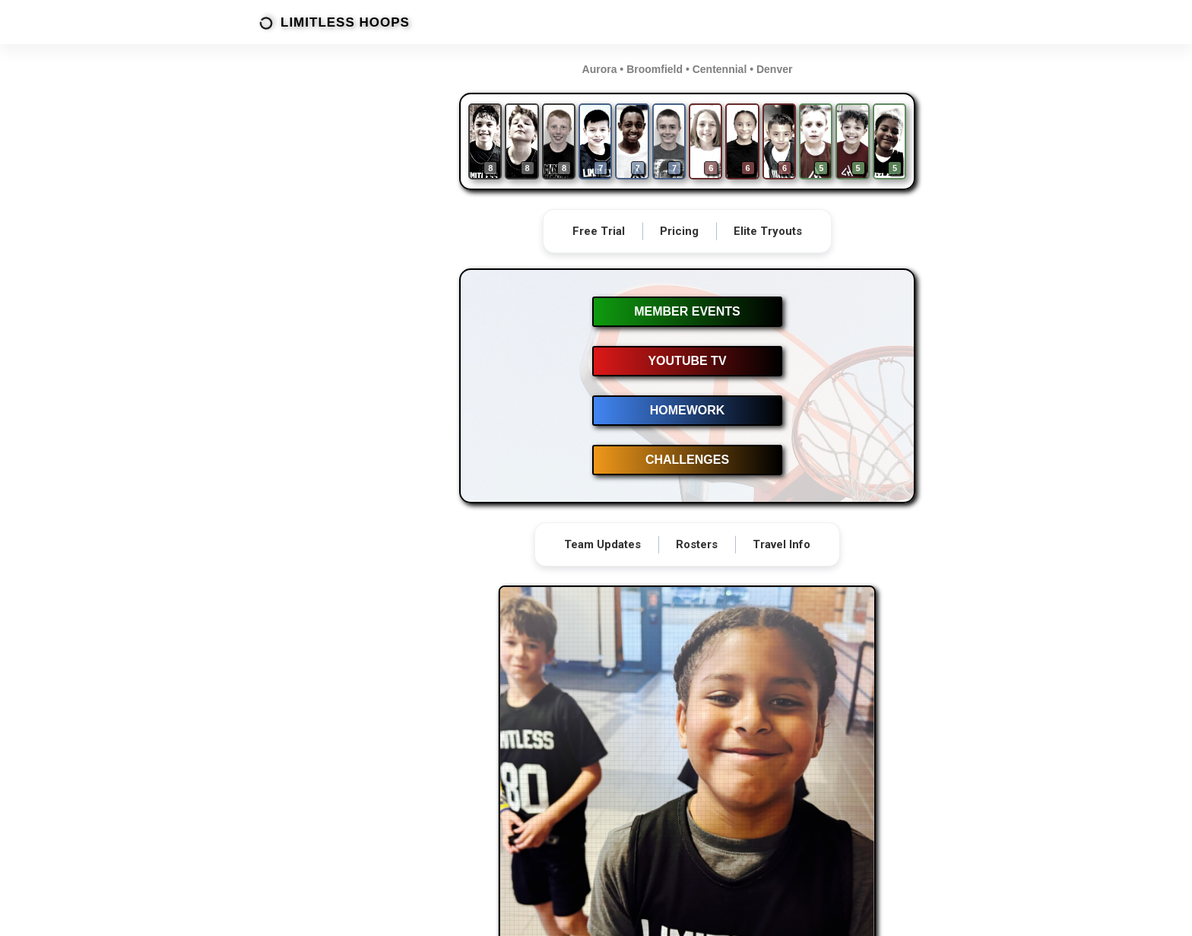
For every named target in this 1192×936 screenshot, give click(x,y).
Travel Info (781, 544)
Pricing (679, 231)
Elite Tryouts (768, 231)
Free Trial (598, 231)
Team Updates (602, 544)
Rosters (697, 544)
